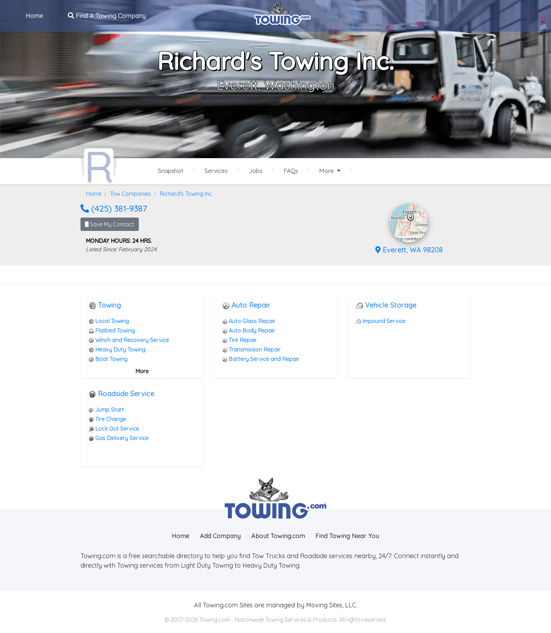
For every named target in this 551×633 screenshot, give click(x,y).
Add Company (220, 534)
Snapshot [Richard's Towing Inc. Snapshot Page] (170, 170)
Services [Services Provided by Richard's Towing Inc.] (216, 170)
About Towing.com (278, 534)
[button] (410, 215)
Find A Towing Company (108, 15)
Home (35, 15)
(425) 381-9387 (113, 207)
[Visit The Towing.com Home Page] (282, 12)
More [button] (327, 170)
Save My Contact (109, 223)
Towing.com (219, 604)
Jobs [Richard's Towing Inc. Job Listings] (255, 170)
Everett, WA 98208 (409, 248)
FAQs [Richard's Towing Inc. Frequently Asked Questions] (291, 170)
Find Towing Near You (347, 534)
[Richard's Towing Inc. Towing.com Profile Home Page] (99, 164)
